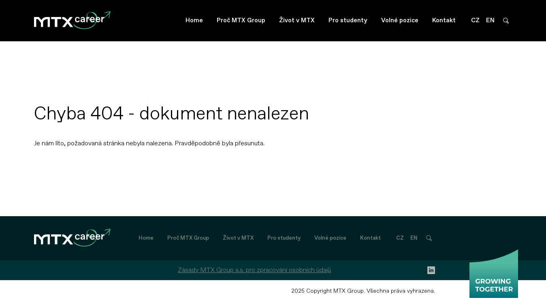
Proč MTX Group (241, 20)
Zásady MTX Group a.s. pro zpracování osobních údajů (254, 270)
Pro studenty (347, 20)
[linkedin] (431, 270)
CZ (475, 20)
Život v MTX (297, 20)
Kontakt (444, 20)
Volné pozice (399, 20)
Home (194, 20)
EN (490, 20)
